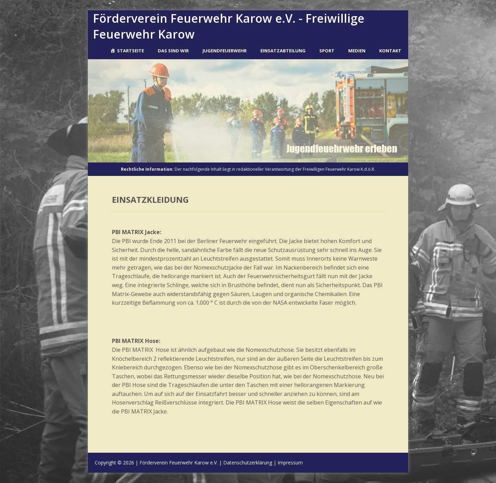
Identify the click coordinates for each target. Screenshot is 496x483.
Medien (356, 51)
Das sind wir (173, 51)
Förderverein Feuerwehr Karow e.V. (179, 462)
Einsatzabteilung (283, 51)
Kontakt (390, 51)
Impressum (290, 462)
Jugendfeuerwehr (225, 51)
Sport (326, 51)
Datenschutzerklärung (247, 462)
